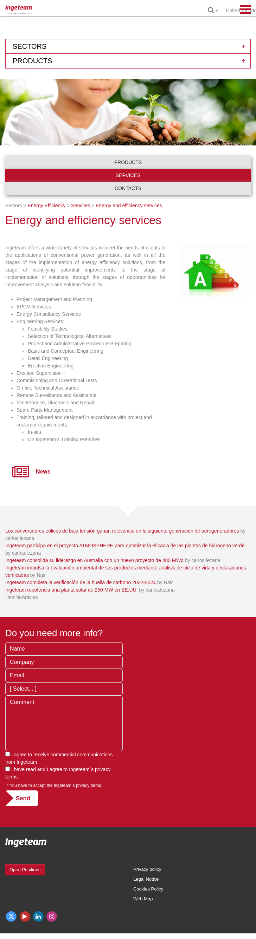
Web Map (143, 898)
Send (23, 798)
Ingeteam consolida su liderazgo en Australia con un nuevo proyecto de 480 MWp (94, 560)
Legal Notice (146, 879)
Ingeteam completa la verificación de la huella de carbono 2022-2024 (80, 582)
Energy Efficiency (46, 205)
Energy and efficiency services (129, 205)
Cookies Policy (148, 889)
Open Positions (24, 869)
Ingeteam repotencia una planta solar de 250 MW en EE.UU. (71, 590)
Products (128, 162)
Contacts (128, 188)
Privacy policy (147, 869)
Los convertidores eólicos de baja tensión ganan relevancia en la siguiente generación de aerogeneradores (122, 531)
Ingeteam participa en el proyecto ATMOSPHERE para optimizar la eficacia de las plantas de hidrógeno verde (125, 545)
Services (128, 175)
